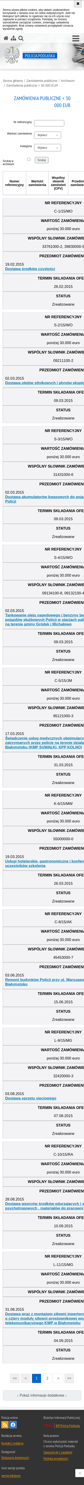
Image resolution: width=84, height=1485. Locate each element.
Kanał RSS (5, 1424)
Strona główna (13, 81)
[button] (75, 38)
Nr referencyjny (23, 122)
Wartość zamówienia (19, 133)
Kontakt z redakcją (12, 1443)
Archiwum (68, 81)
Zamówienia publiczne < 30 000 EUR (32, 85)
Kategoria (26, 146)
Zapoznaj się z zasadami (57, 1452)
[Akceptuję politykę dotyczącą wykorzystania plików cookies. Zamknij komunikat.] (78, 3)
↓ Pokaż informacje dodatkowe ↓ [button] (42, 1395)
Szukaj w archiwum (8, 162)
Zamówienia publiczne (41, 81)
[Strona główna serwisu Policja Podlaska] (6, 38)
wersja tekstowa (10, 1475)
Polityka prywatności (55, 1458)
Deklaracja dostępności (15, 1457)
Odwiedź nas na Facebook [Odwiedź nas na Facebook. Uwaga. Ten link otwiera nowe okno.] (13, 1424)
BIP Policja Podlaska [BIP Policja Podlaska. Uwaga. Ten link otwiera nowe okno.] (68, 1425)
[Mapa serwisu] (13, 38)
